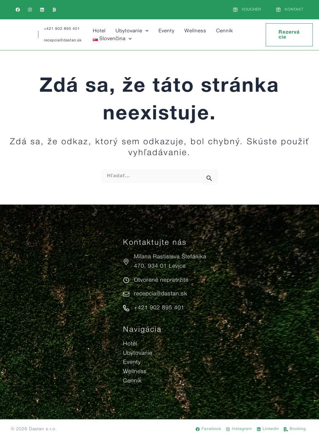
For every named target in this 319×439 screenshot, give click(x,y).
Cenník (224, 31)
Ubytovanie (132, 31)
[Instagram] (30, 9)
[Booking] (54, 9)
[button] (145, 31)
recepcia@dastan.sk (63, 40)
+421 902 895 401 (62, 28)
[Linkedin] (42, 9)
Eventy (166, 31)
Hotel (99, 31)
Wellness (195, 31)
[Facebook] (18, 9)
